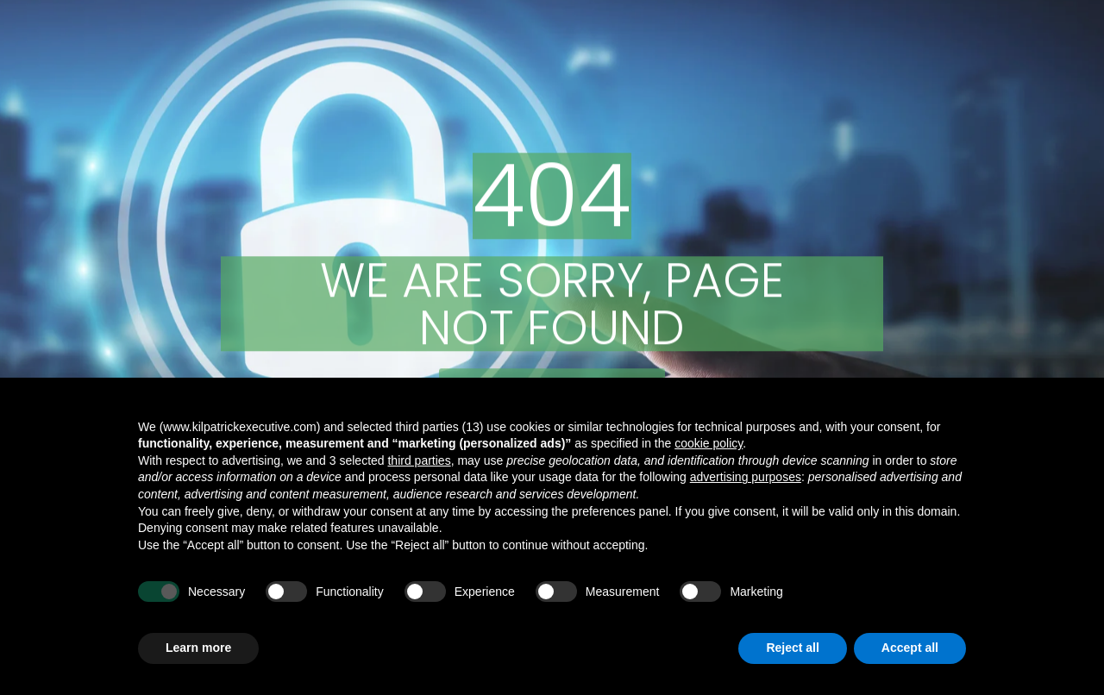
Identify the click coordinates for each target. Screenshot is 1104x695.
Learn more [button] (198, 647)
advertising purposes (745, 477)
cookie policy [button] (708, 443)
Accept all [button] (909, 647)
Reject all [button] (792, 647)
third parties (418, 460)
